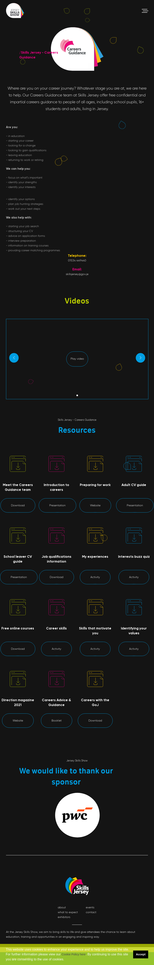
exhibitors (64, 917)
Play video (77, 378)
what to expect (68, 912)
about (62, 907)
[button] (65, 959)
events (90, 907)
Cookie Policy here (74, 954)
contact (91, 912)
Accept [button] (141, 954)
